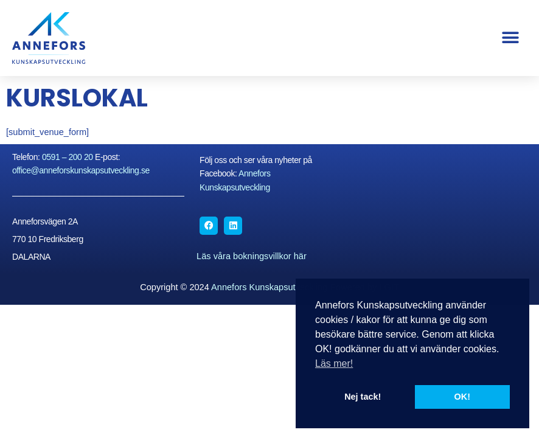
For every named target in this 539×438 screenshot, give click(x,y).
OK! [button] (462, 396)
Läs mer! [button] (334, 363)
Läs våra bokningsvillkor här (251, 256)
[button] (510, 38)
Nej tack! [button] (362, 396)
